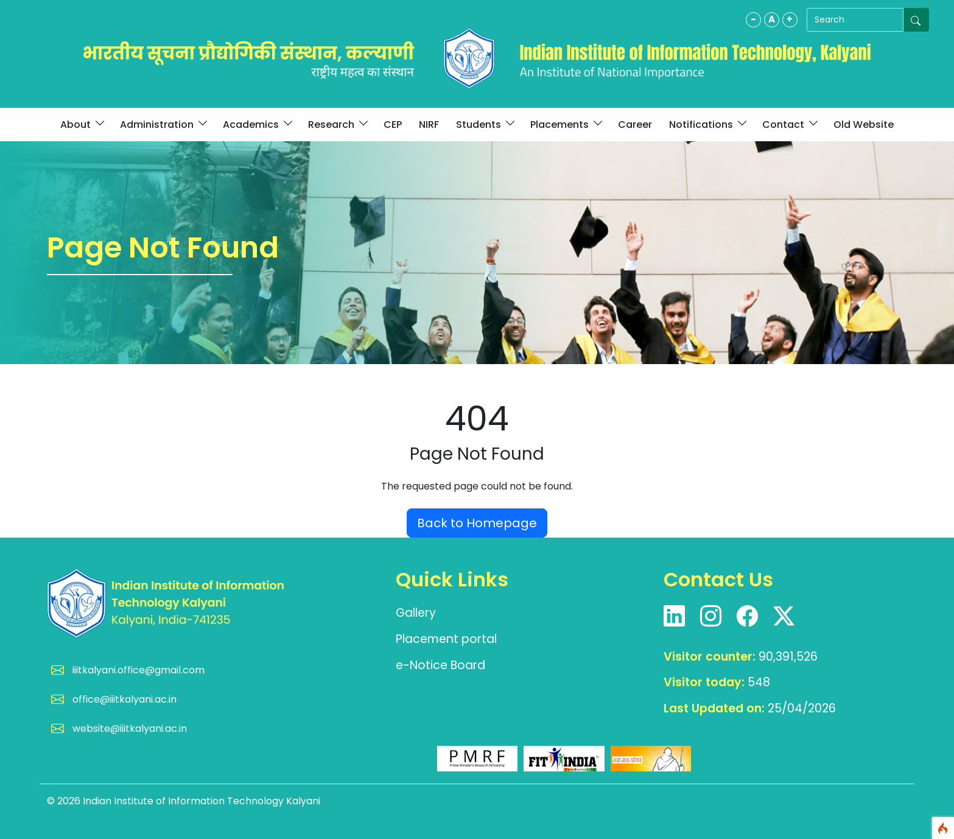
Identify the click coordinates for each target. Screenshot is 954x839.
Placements (565, 125)
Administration (163, 125)
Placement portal (446, 639)
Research (337, 125)
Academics (257, 125)
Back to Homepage (477, 523)
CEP (393, 125)
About (81, 125)
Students (484, 125)
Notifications (707, 125)
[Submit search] (916, 20)
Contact (789, 125)
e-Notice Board (440, 665)
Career (635, 125)
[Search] (848, 20)
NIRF (429, 125)
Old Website (863, 125)
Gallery (416, 613)
